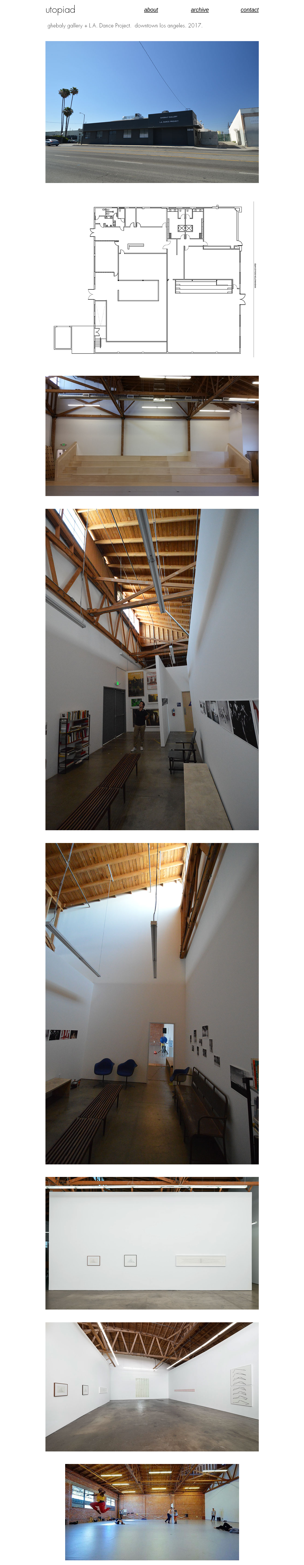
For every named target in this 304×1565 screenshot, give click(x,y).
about (151, 10)
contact (250, 10)
